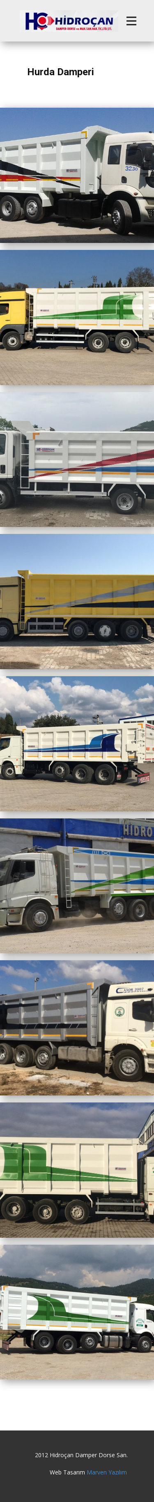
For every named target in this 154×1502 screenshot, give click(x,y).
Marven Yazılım (107, 1472)
